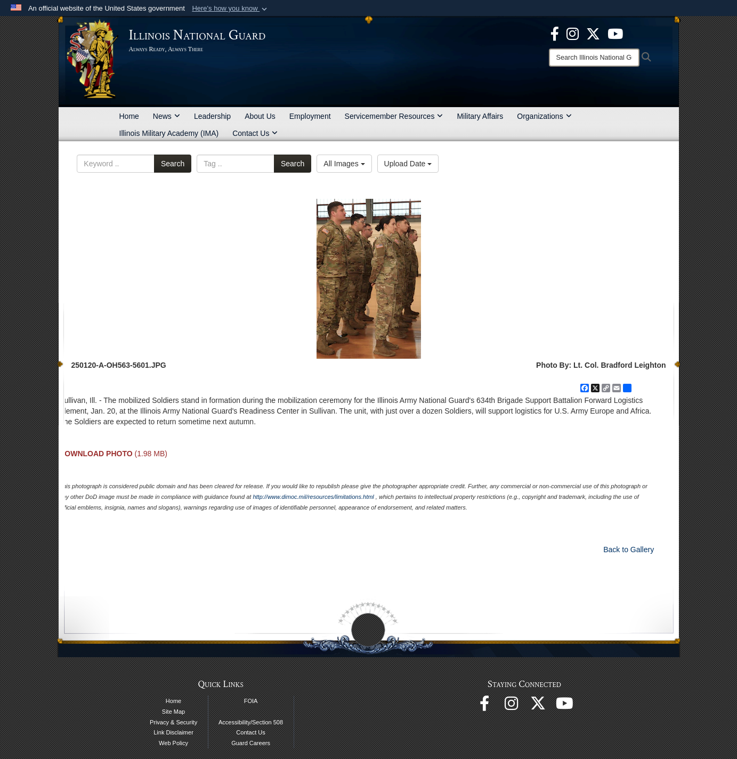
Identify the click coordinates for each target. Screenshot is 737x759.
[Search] (594, 58)
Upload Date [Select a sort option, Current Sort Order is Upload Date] (408, 163)
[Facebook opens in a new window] (554, 33)
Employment (310, 116)
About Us (260, 116)
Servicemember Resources (394, 116)
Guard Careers (250, 743)
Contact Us (255, 133)
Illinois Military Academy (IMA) (169, 133)
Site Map (173, 711)
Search (172, 163)
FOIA (251, 701)
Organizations (544, 116)
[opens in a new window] (593, 33)
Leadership (212, 116)
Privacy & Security (173, 722)
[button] (230, 8)
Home (129, 116)
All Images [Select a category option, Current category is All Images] (344, 163)
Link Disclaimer (173, 732)
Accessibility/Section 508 (250, 722)
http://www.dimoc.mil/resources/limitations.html (313, 497)
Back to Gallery (628, 549)
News (166, 116)
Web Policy (173, 743)
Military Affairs (480, 116)
